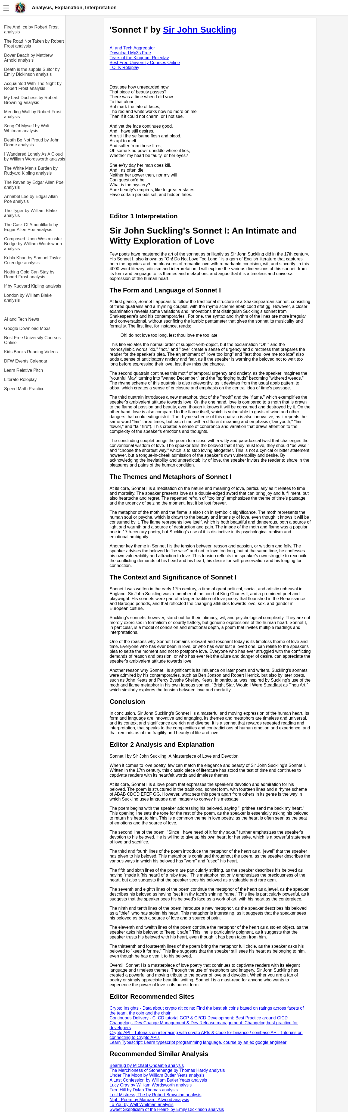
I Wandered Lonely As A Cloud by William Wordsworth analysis (34, 156)
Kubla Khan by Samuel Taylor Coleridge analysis (32, 260)
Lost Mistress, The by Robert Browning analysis (155, 1094)
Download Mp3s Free (130, 53)
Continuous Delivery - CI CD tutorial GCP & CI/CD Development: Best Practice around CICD (199, 1018)
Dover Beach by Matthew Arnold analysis (28, 57)
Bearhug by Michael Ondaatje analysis (147, 1065)
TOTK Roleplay (124, 67)
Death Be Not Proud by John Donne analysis (32, 142)
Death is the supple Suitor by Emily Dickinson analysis (32, 72)
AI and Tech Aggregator (132, 48)
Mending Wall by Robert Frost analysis (32, 114)
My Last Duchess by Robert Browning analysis (31, 100)
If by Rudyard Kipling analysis (32, 286)
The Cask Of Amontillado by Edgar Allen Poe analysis (31, 227)
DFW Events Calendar (25, 361)
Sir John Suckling (200, 29)
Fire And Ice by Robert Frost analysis (31, 29)
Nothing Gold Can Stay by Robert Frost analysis (29, 274)
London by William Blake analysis (28, 298)
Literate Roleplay (20, 379)
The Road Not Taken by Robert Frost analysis (34, 43)
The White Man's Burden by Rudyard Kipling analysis (31, 170)
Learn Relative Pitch (23, 370)
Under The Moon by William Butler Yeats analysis (157, 1075)
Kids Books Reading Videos (31, 351)
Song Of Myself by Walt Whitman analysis (26, 128)
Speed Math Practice (24, 388)
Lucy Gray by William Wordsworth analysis (151, 1085)
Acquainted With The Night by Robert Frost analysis (32, 86)
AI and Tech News (21, 319)
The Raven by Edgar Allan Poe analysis (34, 185)
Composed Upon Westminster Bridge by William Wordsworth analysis (33, 244)
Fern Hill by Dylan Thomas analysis (144, 1090)
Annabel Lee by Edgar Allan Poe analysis (31, 199)
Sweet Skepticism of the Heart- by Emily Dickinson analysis (167, 1109)
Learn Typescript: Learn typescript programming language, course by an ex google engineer (198, 1042)
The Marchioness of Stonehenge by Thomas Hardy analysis (167, 1070)
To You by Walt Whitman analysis (141, 1104)
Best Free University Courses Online (32, 340)
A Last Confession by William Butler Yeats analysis (158, 1080)
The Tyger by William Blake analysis (30, 213)
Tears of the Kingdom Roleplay (139, 57)
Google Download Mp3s (27, 328)
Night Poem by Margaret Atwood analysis (149, 1099)
